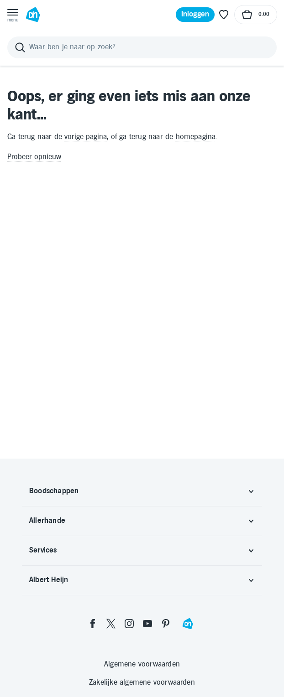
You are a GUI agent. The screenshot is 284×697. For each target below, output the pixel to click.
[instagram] (129, 623)
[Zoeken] (142, 47)
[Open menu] (12, 14)
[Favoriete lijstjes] (224, 14)
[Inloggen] (195, 14)
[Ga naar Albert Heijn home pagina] (33, 14)
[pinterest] (165, 623)
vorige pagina (85, 137)
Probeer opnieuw (34, 157)
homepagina (196, 137)
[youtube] (147, 623)
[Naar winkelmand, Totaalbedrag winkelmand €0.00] (256, 14)
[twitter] (110, 623)
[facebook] (92, 623)
